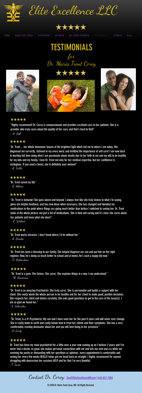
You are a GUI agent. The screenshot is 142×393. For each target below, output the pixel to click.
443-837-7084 (105, 377)
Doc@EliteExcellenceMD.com (81, 377)
